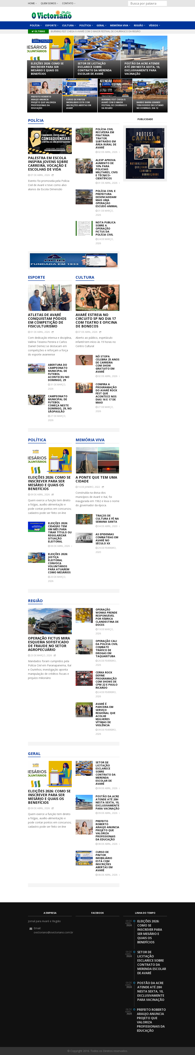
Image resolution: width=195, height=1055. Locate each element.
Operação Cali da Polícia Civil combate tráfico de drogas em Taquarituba (107, 648)
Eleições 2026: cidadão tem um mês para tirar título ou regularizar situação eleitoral (60, 532)
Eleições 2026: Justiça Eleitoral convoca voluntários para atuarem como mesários (59, 563)
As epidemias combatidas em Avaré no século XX (107, 539)
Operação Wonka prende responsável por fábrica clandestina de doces (107, 617)
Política (47, 41)
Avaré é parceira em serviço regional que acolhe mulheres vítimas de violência (105, 714)
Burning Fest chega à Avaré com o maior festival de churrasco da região (114, 103)
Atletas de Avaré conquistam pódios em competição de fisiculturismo (47, 320)
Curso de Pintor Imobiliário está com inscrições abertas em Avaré (82, 31)
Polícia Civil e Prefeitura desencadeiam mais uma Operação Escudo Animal (107, 198)
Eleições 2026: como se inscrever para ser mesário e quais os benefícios (47, 68)
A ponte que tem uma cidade (96, 479)
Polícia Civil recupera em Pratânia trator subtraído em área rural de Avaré (106, 138)
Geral (36, 41)
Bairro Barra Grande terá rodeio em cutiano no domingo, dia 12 (150, 105)
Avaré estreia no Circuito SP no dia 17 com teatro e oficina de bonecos (96, 320)
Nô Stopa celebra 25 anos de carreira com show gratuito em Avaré (107, 364)
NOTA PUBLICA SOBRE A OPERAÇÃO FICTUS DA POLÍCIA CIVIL (106, 228)
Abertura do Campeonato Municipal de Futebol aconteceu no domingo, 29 (58, 372)
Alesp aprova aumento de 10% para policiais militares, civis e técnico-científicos (107, 169)
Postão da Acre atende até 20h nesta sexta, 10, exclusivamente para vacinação (142, 68)
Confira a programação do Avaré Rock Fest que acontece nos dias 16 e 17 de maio (106, 393)
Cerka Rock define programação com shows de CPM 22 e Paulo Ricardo (106, 680)
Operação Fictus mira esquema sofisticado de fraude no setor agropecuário (49, 643)
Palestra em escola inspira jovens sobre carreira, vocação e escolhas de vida (48, 163)
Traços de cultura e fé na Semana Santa (107, 518)
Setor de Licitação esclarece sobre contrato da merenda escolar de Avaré (95, 68)
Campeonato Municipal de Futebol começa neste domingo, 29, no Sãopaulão (60, 404)
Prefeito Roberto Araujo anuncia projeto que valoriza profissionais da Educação (43, 102)
